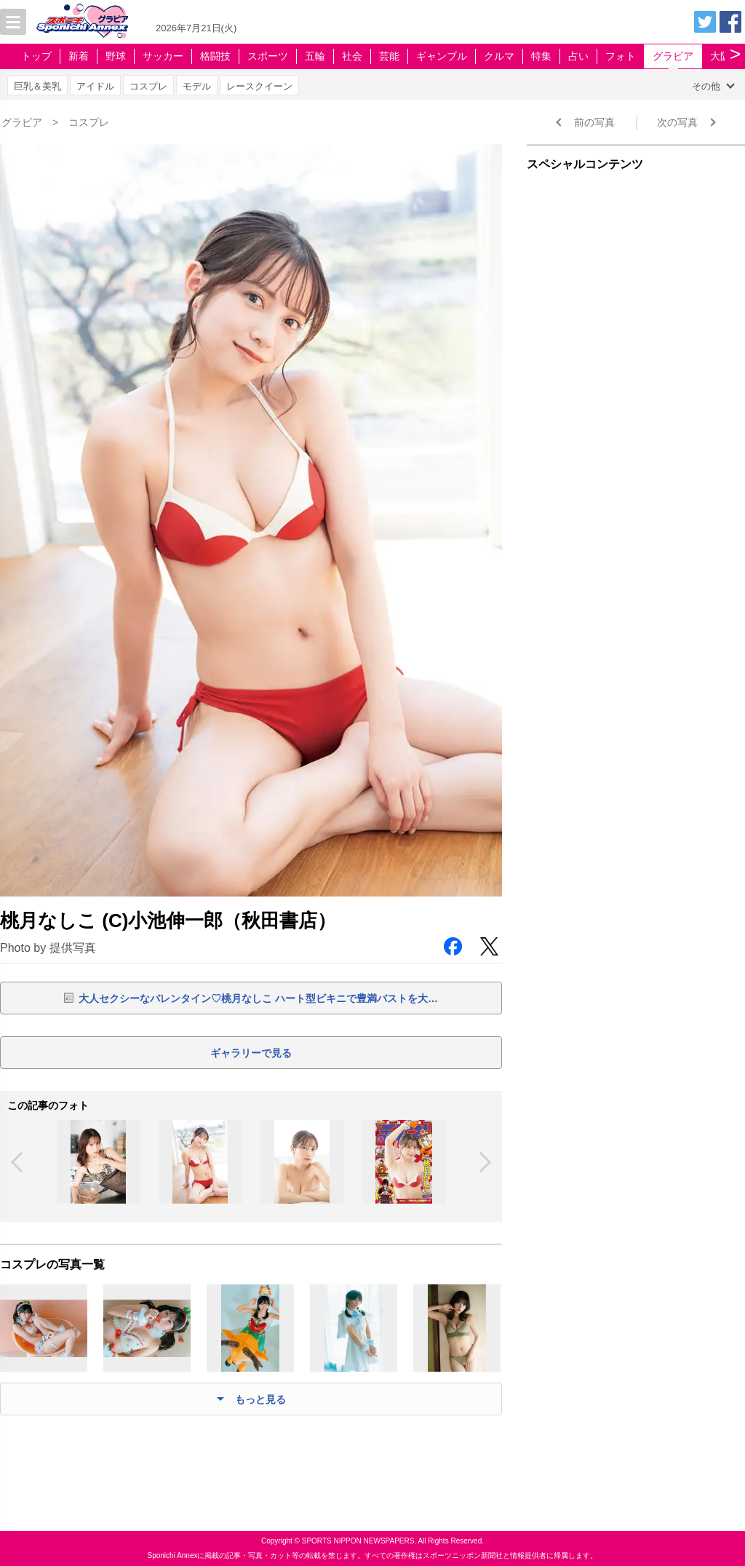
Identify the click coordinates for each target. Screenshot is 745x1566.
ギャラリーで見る (251, 1053)
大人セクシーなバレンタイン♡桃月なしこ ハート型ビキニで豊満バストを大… (258, 998)
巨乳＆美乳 (37, 86)
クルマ (499, 56)
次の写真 (677, 122)
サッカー (163, 56)
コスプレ (148, 86)
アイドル (95, 86)
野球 (115, 56)
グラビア (673, 56)
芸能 (389, 56)
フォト (620, 56)
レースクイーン (259, 86)
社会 (352, 56)
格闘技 (215, 56)
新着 (78, 56)
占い (578, 56)
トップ (36, 56)
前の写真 (594, 122)
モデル (197, 86)
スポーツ (267, 56)
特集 (541, 56)
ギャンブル (441, 56)
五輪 (315, 56)
